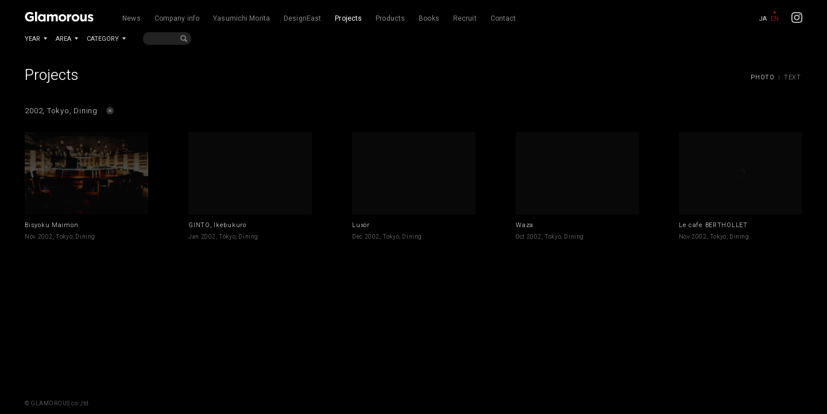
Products (390, 18)
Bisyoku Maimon (51, 225)
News (131, 18)
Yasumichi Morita (241, 18)
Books (429, 18)
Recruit (465, 18)
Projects (348, 18)
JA (763, 19)
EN (775, 19)
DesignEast (302, 18)
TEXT (792, 77)
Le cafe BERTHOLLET (713, 225)
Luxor (361, 225)
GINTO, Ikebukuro (217, 225)
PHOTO (763, 77)
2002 (45, 237)
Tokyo (64, 237)
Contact (503, 18)
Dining (85, 237)
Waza (525, 225)
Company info (176, 18)
